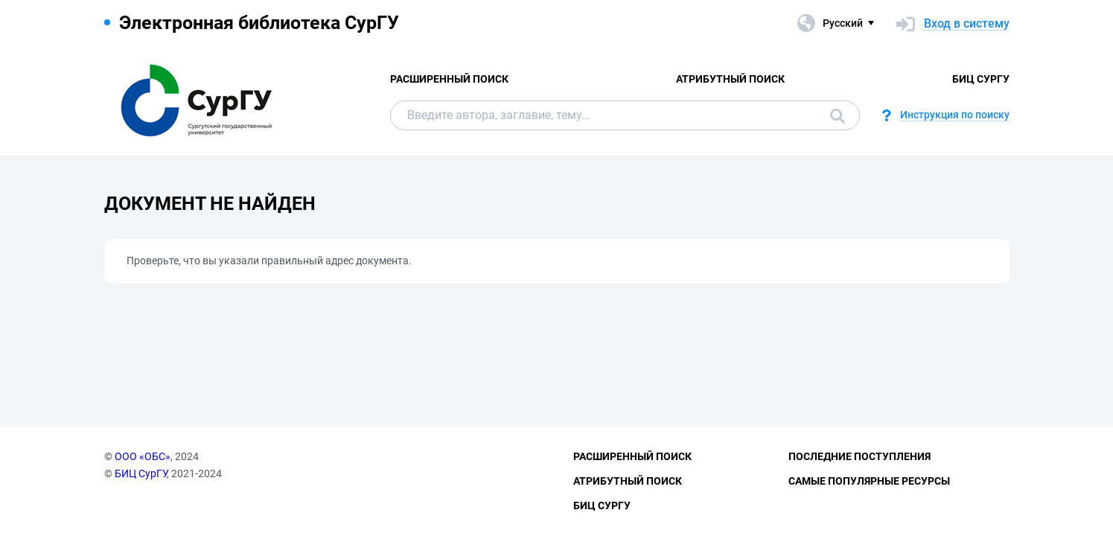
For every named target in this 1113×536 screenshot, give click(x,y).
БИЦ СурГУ (981, 79)
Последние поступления (859, 456)
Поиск (837, 116)
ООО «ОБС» (142, 456)
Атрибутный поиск (730, 79)
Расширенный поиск (449, 79)
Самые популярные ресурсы (869, 481)
